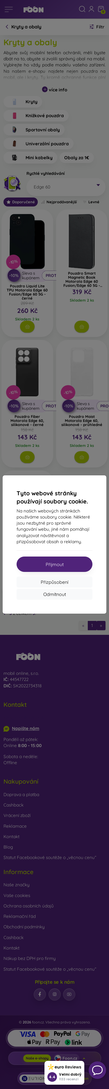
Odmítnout (54, 594)
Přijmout (55, 564)
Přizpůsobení (54, 582)
